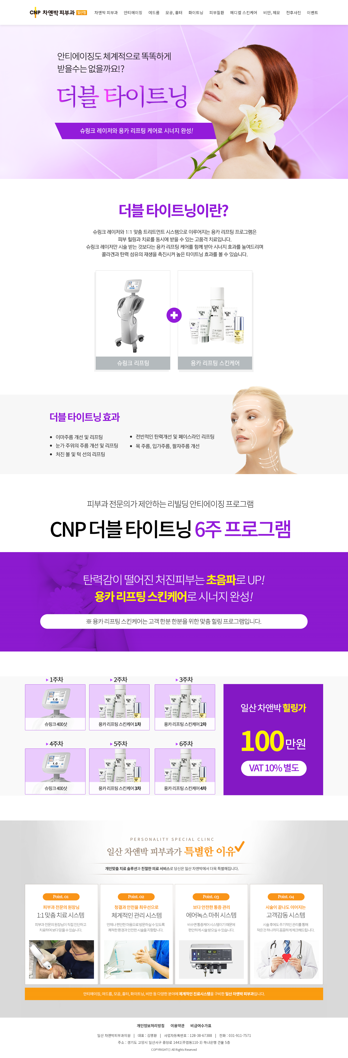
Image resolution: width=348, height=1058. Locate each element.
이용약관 (177, 1025)
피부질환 (216, 12)
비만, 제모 (271, 12)
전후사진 (293, 12)
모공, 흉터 (174, 12)
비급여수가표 (200, 1025)
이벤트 (312, 12)
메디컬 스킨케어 (243, 12)
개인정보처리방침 (151, 1025)
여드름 (154, 12)
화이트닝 (195, 12)
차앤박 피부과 (106, 12)
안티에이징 (133, 12)
